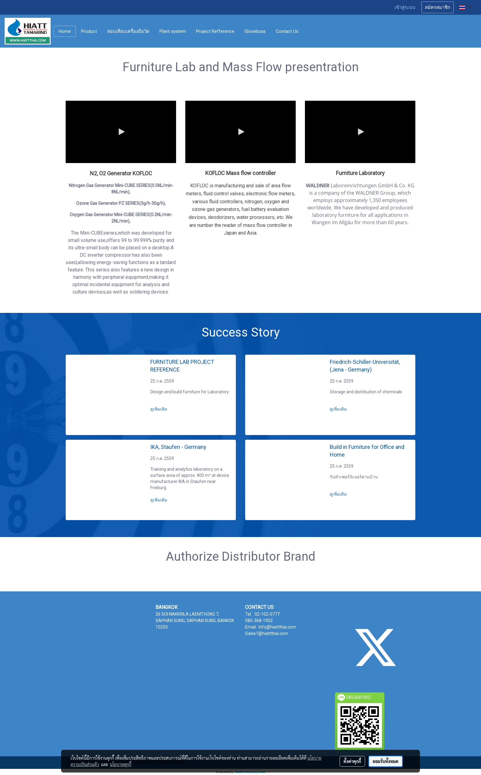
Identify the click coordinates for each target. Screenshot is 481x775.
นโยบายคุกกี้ (120, 764)
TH (465, 7)
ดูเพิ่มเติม (159, 409)
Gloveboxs (255, 31)
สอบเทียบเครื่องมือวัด (128, 31)
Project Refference (215, 31)
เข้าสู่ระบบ (404, 7)
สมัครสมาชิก (437, 7)
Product (89, 31)
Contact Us (287, 31)
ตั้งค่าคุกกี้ (352, 761)
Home (65, 31)
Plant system (173, 31)
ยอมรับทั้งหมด (385, 761)
